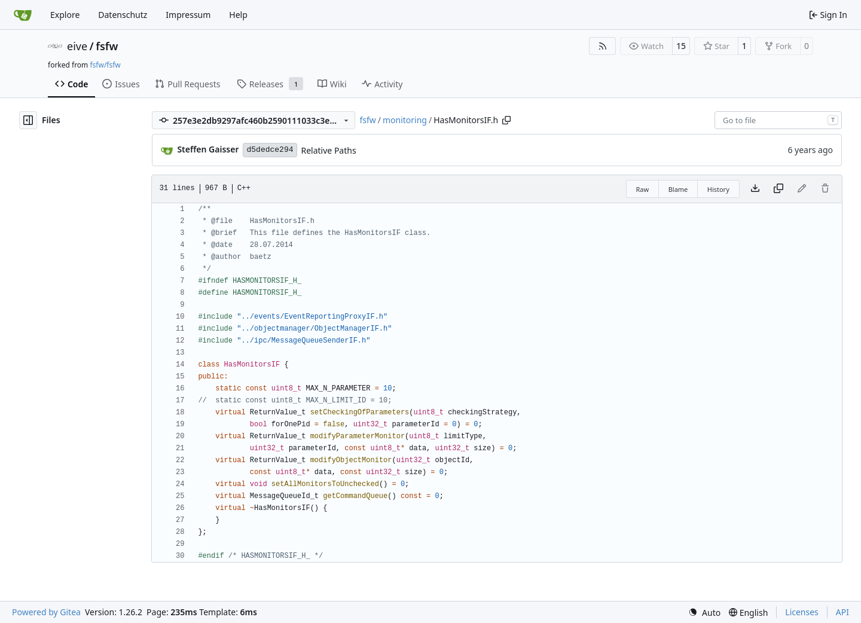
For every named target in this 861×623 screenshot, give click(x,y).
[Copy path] (506, 120)
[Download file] (755, 189)
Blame (678, 189)
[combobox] (778, 120)
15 (681, 45)
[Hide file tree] (28, 120)
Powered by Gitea (46, 612)
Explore (65, 14)
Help (238, 14)
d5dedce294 (269, 149)
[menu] (704, 612)
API (842, 612)
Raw (642, 189)
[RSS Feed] (602, 46)
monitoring (405, 120)
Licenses (802, 612)
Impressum (188, 14)
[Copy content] (778, 189)
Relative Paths (328, 150)
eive (77, 46)
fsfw (107, 46)
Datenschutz (122, 14)
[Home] (22, 15)
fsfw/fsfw (105, 65)
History (718, 189)
